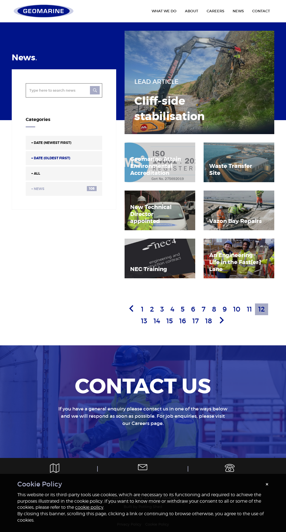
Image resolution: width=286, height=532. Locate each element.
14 (157, 321)
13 (144, 321)
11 (249, 309)
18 (208, 321)
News (64, 188)
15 (169, 321)
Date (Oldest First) (50, 158)
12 (261, 309)
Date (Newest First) (51, 143)
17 (195, 321)
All (35, 173)
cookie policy (89, 507)
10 (236, 309)
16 (182, 321)
